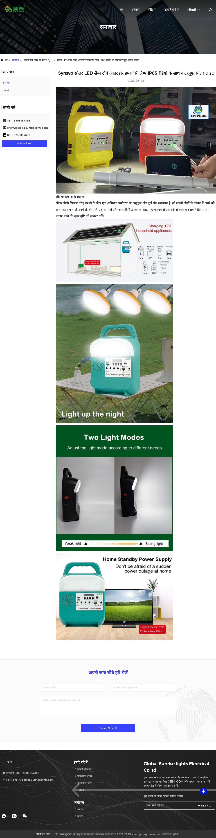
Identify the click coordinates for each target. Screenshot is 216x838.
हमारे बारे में (172, 10)
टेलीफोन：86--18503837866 (21, 773)
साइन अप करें (204, 805)
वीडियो (152, 10)
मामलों (6, 90)
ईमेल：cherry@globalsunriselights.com (28, 779)
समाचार (15, 60)
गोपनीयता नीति (43, 834)
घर (121, 10)
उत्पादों (136, 10)
